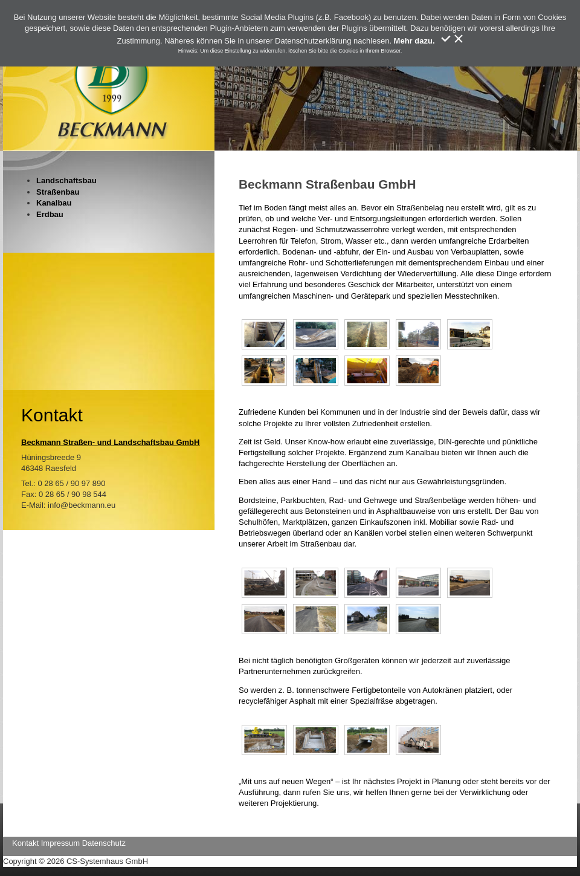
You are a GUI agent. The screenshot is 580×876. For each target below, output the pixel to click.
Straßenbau (58, 191)
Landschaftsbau (66, 180)
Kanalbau (54, 202)
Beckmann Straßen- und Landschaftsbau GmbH (110, 442)
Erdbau (49, 214)
